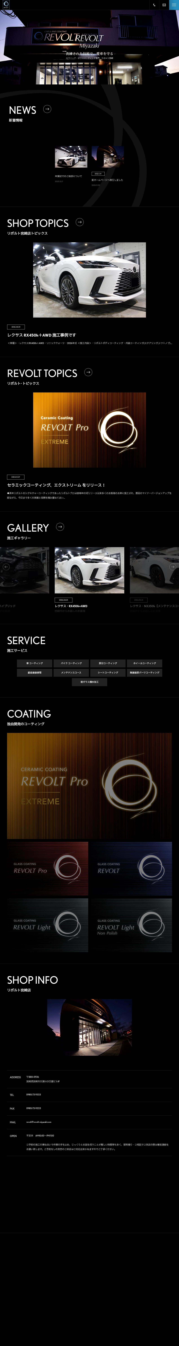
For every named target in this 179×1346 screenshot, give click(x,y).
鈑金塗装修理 (34, 673)
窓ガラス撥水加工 (90, 682)
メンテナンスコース (71, 673)
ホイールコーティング (144, 664)
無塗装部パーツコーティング (144, 673)
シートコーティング (108, 673)
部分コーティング (108, 664)
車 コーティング (34, 664)
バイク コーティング (71, 664)
